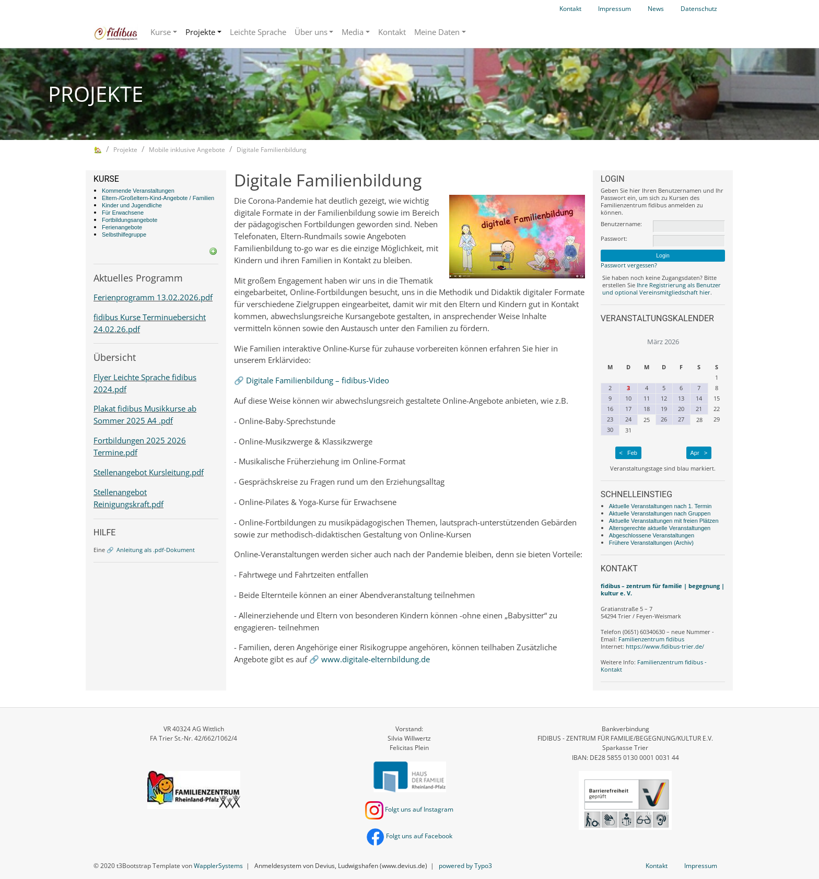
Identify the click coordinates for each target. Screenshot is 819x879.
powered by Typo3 (465, 865)
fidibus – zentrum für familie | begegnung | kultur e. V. (662, 589)
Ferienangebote (122, 227)
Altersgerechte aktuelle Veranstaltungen (659, 528)
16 (610, 409)
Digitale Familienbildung (272, 149)
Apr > (699, 453)
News (656, 8)
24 (628, 419)
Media (353, 32)
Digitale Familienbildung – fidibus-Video (317, 380)
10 (628, 398)
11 (647, 398)
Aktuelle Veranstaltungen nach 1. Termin (660, 506)
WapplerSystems (218, 865)
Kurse (160, 32)
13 (681, 398)
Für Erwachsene (123, 212)
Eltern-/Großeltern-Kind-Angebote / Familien (158, 198)
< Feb (628, 453)
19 (664, 409)
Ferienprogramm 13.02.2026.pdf (153, 297)
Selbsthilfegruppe (124, 234)
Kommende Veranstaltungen (138, 190)
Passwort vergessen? (629, 265)
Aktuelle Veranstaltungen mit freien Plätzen (664, 521)
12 (664, 398)
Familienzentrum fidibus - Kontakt (654, 665)
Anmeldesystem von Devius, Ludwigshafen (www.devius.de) (340, 865)
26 (664, 419)
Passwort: (614, 238)
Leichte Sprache (258, 32)
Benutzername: (621, 224)
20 (681, 409)
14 (699, 398)
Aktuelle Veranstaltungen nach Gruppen (659, 513)
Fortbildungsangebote (129, 220)
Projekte (200, 32)
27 (681, 419)
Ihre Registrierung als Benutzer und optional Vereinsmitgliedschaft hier (661, 288)
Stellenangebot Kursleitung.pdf (148, 472)
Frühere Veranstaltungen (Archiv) (651, 543)
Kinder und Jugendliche (132, 205)
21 (699, 409)
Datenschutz (699, 8)
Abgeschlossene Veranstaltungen (651, 535)
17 (628, 409)
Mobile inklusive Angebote (187, 149)
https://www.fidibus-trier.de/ (665, 646)
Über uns (311, 32)
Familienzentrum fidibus (651, 639)
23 (610, 419)
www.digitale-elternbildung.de (375, 659)
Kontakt (570, 8)
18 (647, 409)
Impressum (614, 8)
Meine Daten (437, 32)
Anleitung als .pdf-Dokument (155, 550)
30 (610, 429)
